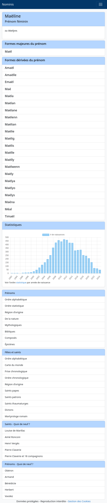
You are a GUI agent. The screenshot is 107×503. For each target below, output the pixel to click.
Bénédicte (10, 483)
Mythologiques (13, 325)
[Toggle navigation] (100, 4)
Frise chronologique (16, 371)
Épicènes (10, 344)
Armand (9, 476)
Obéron (9, 470)
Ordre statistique (14, 305)
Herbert (9, 489)
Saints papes (12, 390)
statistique (21, 282)
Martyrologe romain (16, 416)
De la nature (12, 318)
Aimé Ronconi (12, 437)
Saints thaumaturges (16, 403)
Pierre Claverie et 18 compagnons (24, 456)
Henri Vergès (12, 443)
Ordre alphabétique (16, 299)
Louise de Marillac (15, 430)
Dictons (9, 409)
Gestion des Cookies (79, 501)
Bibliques (10, 331)
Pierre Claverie (13, 449)
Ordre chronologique (16, 377)
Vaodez (9, 496)
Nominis (8, 4)
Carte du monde (14, 365)
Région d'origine (14, 312)
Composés (11, 337)
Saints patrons (13, 397)
